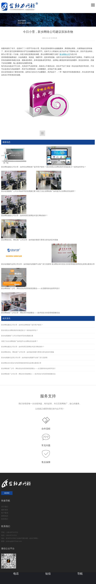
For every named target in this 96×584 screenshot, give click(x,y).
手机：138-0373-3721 (9, 532)
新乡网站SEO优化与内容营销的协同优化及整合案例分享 (73, 264)
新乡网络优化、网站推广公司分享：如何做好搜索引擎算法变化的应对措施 (29, 240)
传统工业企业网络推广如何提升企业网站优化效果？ (56, 191)
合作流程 (45, 428)
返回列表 (42, 133)
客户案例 (4, 513)
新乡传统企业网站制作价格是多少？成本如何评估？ (66, 167)
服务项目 (4, 510)
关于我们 (4, 507)
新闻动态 (4, 516)
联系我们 (4, 519)
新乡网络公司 (65, 54)
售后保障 (45, 462)
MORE (6, 493)
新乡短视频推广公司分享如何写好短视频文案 (18, 191)
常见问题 (45, 445)
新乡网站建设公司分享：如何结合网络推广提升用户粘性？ (23, 167)
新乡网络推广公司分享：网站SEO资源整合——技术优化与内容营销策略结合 (30, 313)
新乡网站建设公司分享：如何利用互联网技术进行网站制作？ (24, 215)
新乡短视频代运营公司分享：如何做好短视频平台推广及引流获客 (26, 264)
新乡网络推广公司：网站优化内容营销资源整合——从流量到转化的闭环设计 (30, 288)
